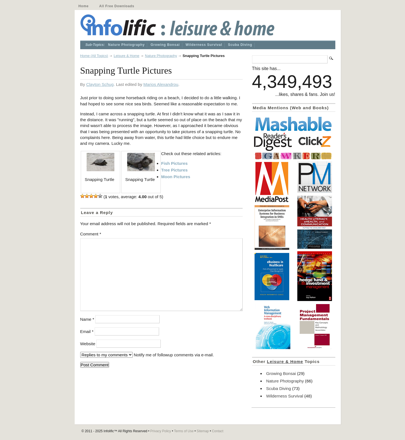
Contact (217, 431)
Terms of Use (184, 431)
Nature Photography (126, 45)
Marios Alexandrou (160, 84)
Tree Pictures (174, 170)
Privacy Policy (160, 431)
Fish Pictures (174, 163)
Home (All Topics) (94, 56)
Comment (90, 234)
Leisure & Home (126, 56)
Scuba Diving (240, 45)
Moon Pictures (175, 176)
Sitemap (203, 431)
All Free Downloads (116, 6)
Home (84, 6)
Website (87, 343)
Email (87, 331)
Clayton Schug (100, 84)
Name (87, 319)
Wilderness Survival (204, 45)
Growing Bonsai (165, 45)
